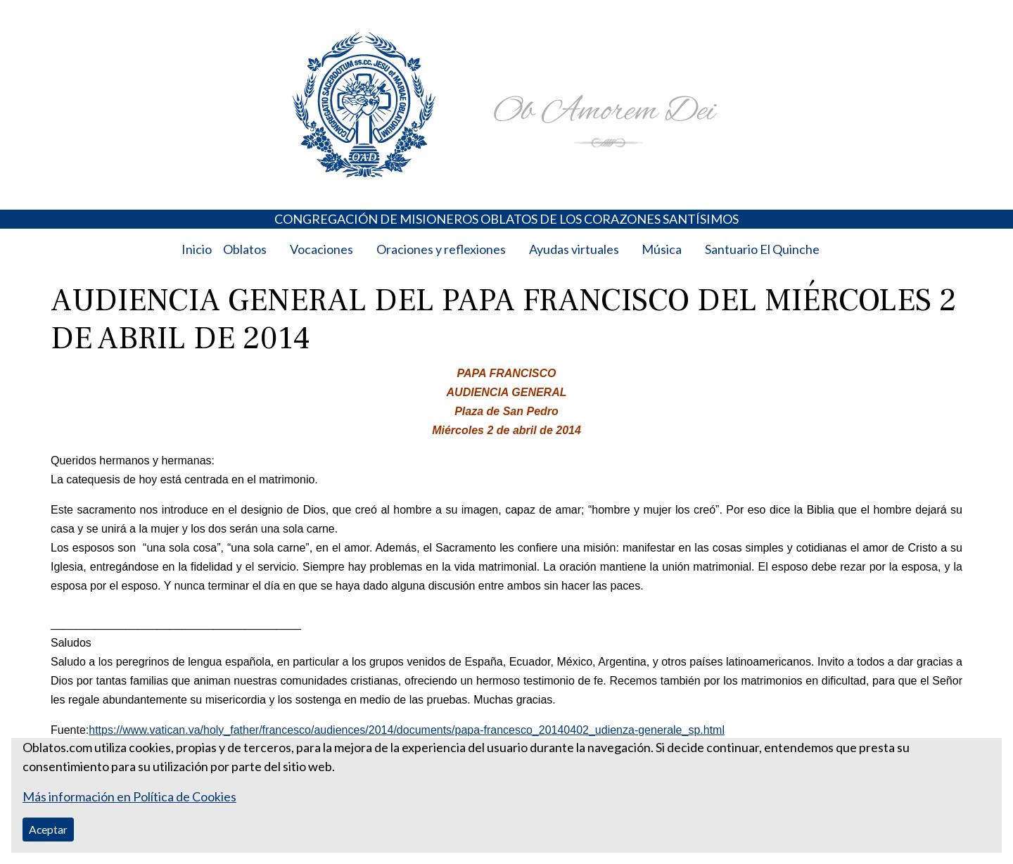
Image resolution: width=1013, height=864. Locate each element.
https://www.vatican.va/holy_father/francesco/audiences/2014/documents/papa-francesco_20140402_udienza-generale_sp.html (407, 730)
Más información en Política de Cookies (129, 796)
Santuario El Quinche (762, 249)
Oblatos (245, 249)
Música (662, 249)
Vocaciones (321, 249)
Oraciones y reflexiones (441, 249)
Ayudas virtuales (574, 249)
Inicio (196, 249)
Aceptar (48, 829)
